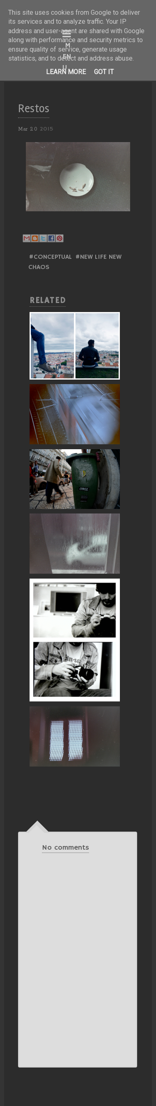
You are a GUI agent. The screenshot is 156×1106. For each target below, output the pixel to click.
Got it (104, 72)
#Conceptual (50, 257)
